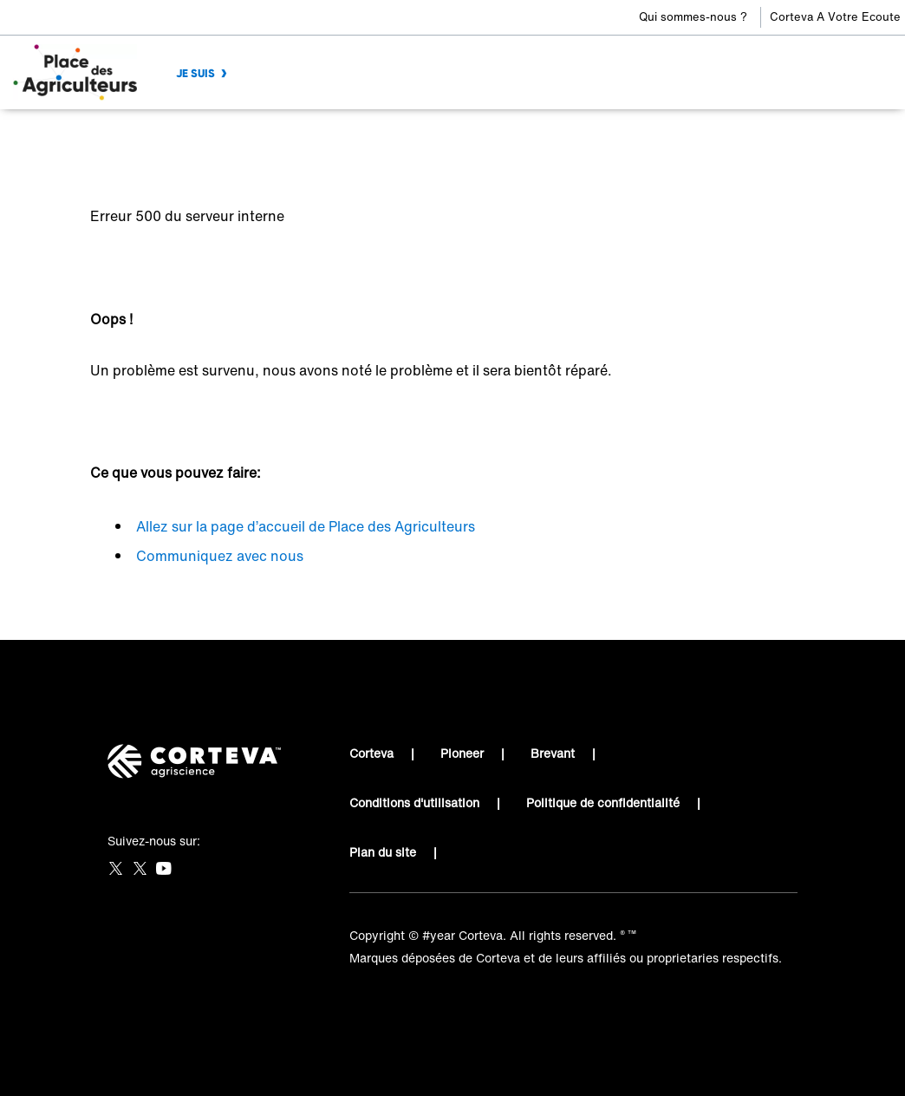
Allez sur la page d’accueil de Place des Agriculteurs (305, 526)
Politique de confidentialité (603, 802)
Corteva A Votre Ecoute (835, 17)
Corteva (371, 753)
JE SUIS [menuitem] (195, 73)
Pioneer (462, 753)
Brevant (553, 753)
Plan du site (382, 852)
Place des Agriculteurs (154, 135)
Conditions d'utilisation (414, 802)
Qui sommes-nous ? (693, 17)
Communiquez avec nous (219, 555)
